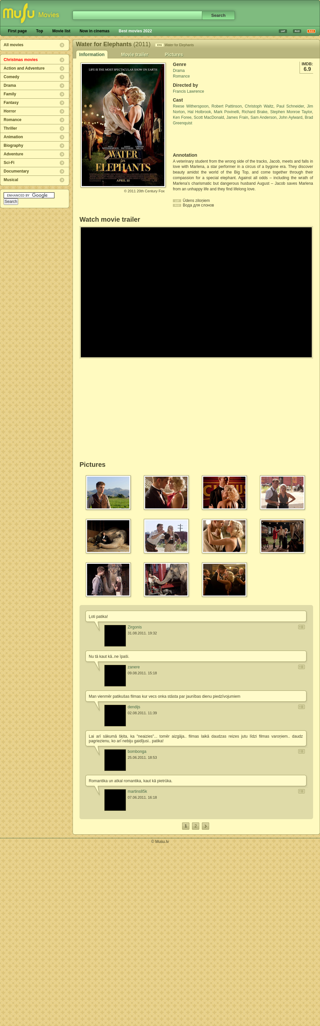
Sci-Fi (9, 162)
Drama (10, 85)
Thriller (10, 128)
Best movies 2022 (135, 31)
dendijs (134, 707)
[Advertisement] (211, 139)
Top (39, 31)
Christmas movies (21, 59)
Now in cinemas (95, 31)
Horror (10, 111)
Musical (11, 179)
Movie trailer (134, 54)
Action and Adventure (24, 68)
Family (10, 94)
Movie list (61, 31)
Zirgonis (135, 627)
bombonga (137, 751)
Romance (12, 119)
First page (17, 31)
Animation (13, 137)
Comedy (11, 77)
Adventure (13, 154)
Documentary (16, 171)
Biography (13, 145)
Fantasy (11, 102)
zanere (134, 667)
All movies (13, 45)
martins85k (137, 791)
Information (92, 54)
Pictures (174, 54)
